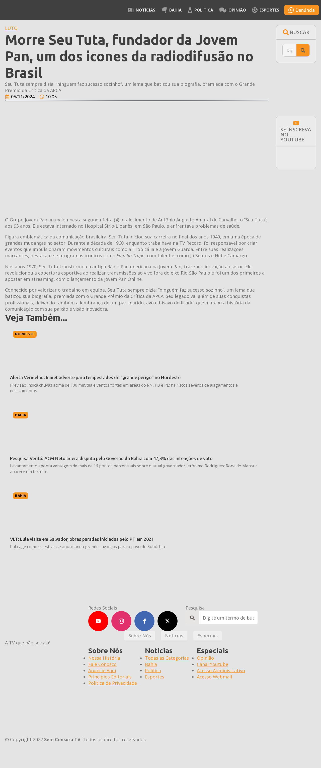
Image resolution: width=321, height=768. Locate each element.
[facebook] (144, 621)
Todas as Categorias (167, 658)
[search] (302, 50)
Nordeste (25, 334)
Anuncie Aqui (102, 670)
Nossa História (104, 658)
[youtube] (98, 621)
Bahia (171, 10)
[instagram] (121, 621)
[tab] (139, 635)
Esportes (265, 10)
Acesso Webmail (214, 677)
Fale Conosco (102, 664)
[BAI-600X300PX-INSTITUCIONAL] (296, 193)
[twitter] (167, 621)
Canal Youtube (212, 664)
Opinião (232, 10)
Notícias (141, 10)
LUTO (11, 28)
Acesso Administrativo (221, 670)
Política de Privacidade (112, 683)
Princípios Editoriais (110, 677)
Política (200, 10)
